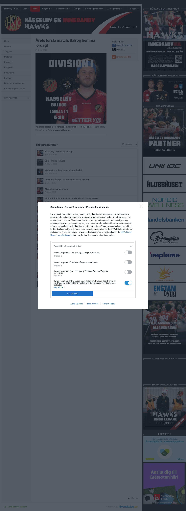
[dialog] (93, 255)
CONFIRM (72, 294)
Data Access (93, 304)
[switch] (128, 252)
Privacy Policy (109, 304)
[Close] (142, 207)
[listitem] (93, 246)
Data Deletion (77, 304)
